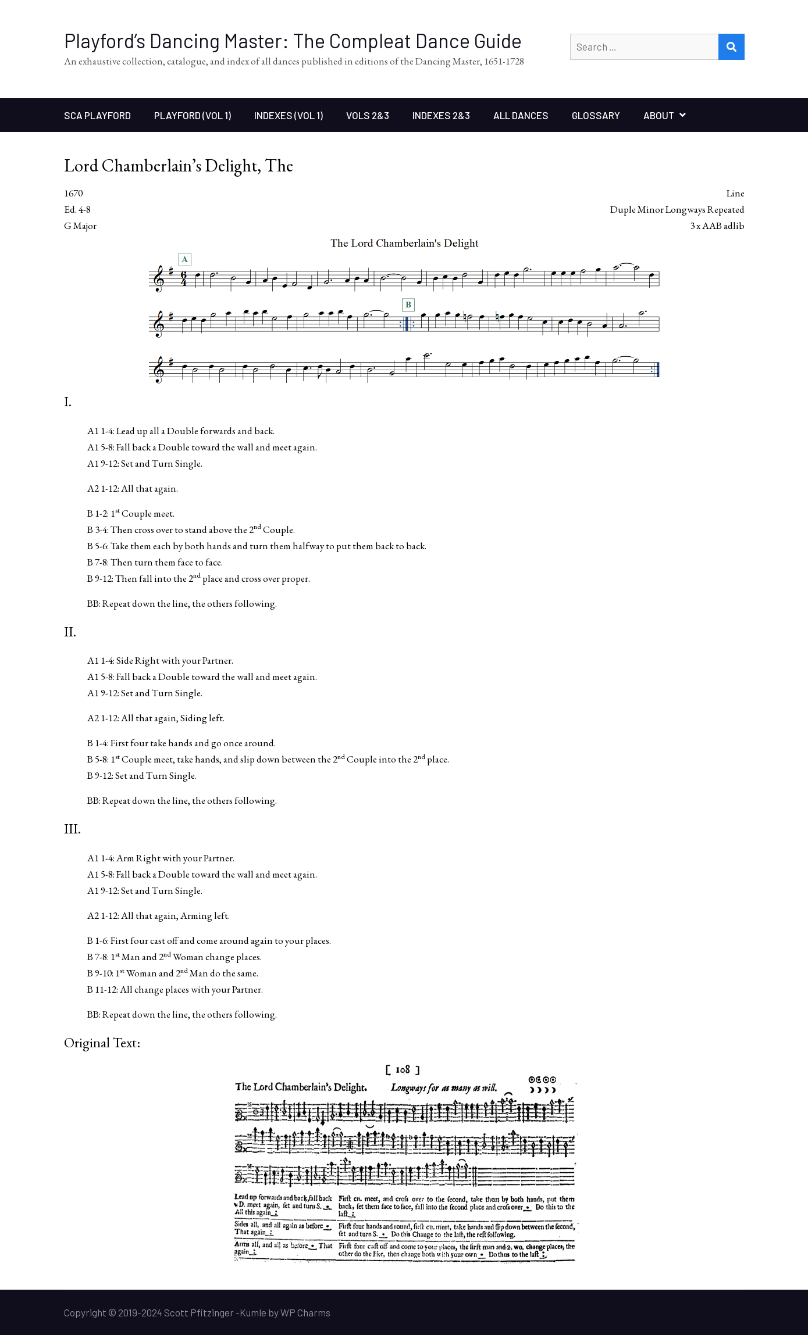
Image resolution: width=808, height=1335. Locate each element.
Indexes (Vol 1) (288, 115)
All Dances (521, 115)
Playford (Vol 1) (192, 115)
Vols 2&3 (367, 115)
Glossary (596, 115)
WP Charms (305, 1312)
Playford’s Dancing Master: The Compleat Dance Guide (293, 40)
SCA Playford (97, 115)
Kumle (253, 1312)
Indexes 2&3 (441, 115)
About (658, 115)
